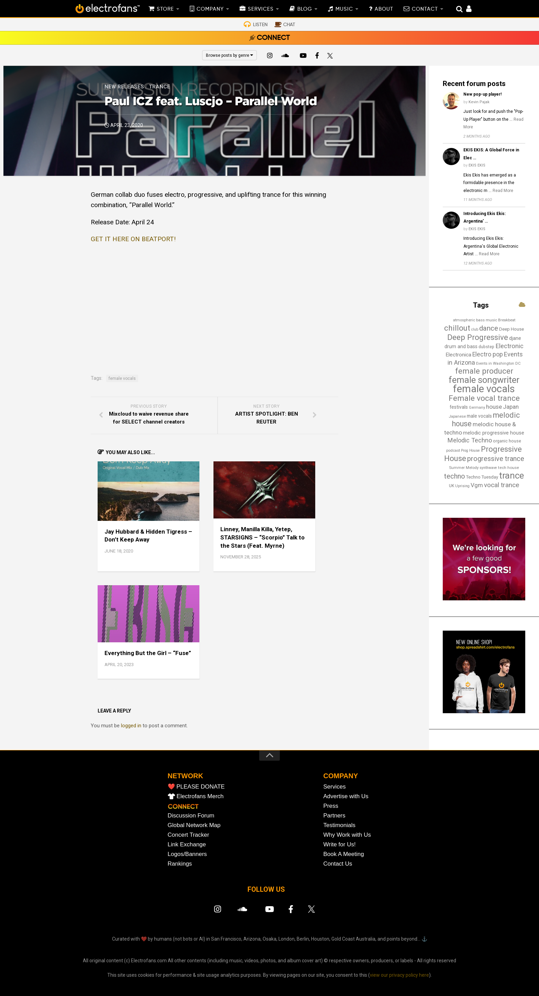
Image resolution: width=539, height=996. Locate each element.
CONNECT (273, 38)
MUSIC (344, 9)
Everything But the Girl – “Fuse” (147, 653)
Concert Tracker (188, 835)
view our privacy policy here (399, 975)
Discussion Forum (191, 815)
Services (334, 786)
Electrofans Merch (200, 796)
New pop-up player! (482, 94)
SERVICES (261, 9)
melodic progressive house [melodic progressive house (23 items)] (493, 433)
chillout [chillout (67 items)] (457, 327)
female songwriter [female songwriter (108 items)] (484, 380)
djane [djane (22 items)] (515, 338)
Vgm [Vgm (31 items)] (477, 485)
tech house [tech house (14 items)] (508, 467)
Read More (503, 190)
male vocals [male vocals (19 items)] (479, 416)
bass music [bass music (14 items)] (486, 320)
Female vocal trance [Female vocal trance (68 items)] (484, 398)
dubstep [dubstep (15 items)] (486, 346)
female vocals (122, 378)
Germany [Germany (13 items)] (477, 407)
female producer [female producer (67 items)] (484, 370)
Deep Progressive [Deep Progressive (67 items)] (477, 337)
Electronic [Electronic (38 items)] (509, 346)
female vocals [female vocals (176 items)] (484, 389)
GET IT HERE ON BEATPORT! (133, 239)
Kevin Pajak (479, 102)
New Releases (124, 87)
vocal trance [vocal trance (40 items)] (501, 485)
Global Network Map (194, 825)
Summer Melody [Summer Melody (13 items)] (463, 467)
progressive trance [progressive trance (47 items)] (495, 458)
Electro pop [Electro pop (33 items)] (487, 354)
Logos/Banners (187, 854)
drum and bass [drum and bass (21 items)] (460, 347)
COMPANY (210, 9)
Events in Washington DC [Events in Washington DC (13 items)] (498, 363)
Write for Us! (339, 844)
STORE (165, 9)
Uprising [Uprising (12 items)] (462, 486)
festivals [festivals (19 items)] (459, 407)
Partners (334, 815)
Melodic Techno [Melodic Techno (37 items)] (469, 440)
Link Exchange (187, 844)
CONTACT (425, 9)
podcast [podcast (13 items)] (453, 450)
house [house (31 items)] (494, 406)
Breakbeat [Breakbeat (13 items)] (506, 320)
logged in (131, 725)
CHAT (289, 24)
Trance (159, 87)
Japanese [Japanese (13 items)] (457, 416)
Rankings (180, 863)
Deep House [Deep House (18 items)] (511, 329)
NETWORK (185, 776)
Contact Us (337, 863)
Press (330, 806)
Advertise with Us (345, 796)
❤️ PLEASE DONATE (196, 786)
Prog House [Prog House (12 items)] (470, 450)
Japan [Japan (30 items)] (511, 406)
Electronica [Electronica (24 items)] (458, 355)
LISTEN (260, 24)
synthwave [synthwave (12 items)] (488, 467)
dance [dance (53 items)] (488, 328)
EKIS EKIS (477, 165)
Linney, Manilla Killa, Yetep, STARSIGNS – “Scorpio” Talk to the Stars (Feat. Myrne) (262, 537)
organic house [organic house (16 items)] (507, 440)
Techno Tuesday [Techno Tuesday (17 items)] (482, 477)
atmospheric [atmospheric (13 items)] (464, 320)
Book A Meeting (343, 854)
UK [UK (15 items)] (451, 485)
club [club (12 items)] (474, 329)
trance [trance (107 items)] (511, 475)
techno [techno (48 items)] (454, 476)
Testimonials (339, 825)
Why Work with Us (347, 835)
